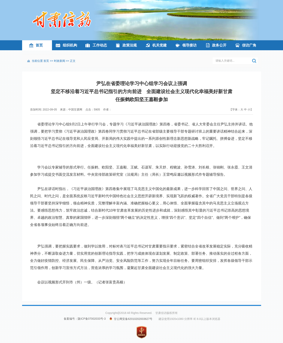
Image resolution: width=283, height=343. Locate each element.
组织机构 (70, 45)
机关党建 (159, 45)
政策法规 (129, 45)
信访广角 (249, 45)
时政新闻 (59, 60)
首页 (39, 45)
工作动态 (100, 45)
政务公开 (219, 45)
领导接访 (189, 45)
